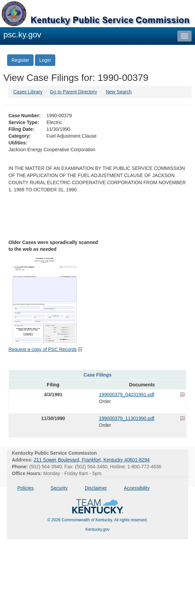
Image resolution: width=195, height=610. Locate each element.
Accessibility (137, 488)
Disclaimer (96, 488)
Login (45, 60)
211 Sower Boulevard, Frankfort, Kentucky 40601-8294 (92, 460)
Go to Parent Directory (73, 91)
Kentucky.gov (97, 529)
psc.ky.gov (22, 34)
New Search (119, 91)
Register (20, 60)
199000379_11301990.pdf (127, 418)
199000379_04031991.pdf (127, 394)
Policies (25, 488)
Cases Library (27, 91)
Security (59, 488)
